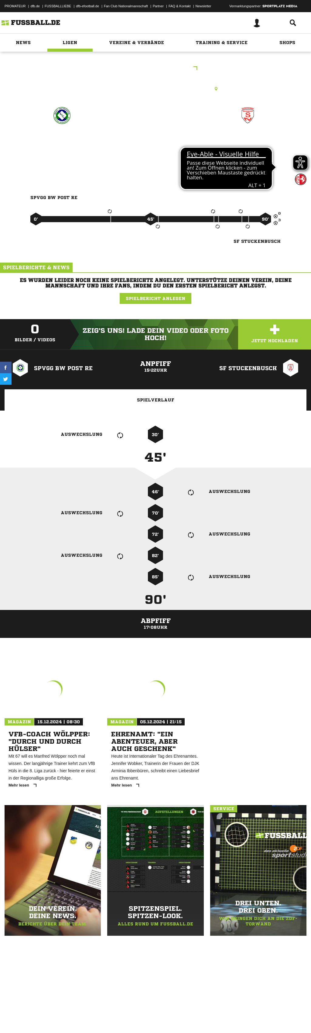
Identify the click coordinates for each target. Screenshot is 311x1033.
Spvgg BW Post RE (61, 142)
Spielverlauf (155, 400)
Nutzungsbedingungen (80, 1019)
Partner (158, 6)
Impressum (13, 1019)
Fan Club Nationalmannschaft (126, 6)
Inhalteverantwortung (145, 1019)
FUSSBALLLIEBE (58, 6)
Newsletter (203, 6)
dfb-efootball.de (87, 6)
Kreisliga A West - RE (155, 69)
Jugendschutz (113, 1019)
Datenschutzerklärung (43, 1019)
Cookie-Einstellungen (182, 1019)
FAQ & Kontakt (180, 6)
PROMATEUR (15, 6)
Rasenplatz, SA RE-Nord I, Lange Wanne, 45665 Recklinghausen (155, 88)
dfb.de (35, 6)
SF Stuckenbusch (248, 142)
